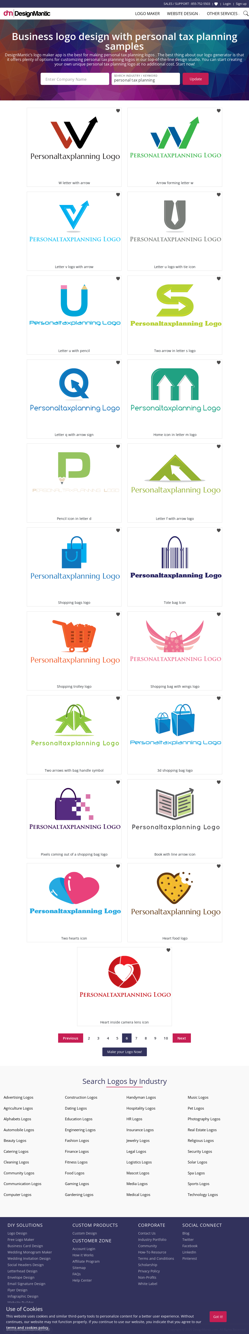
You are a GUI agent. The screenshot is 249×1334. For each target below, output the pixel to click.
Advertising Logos (18, 1096)
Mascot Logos (137, 1172)
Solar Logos (197, 1161)
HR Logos (134, 1117)
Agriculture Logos (18, 1107)
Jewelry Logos (138, 1139)
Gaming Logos (77, 1182)
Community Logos (19, 1172)
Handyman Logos (141, 1096)
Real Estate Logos (202, 1128)
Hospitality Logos (140, 1107)
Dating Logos (76, 1107)
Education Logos (78, 1117)
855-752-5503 (200, 3)
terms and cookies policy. (27, 1327)
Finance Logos (77, 1150)
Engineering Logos (80, 1128)
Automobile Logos (19, 1128)
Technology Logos (203, 1193)
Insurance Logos (140, 1128)
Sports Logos (198, 1182)
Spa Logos (196, 1172)
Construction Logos (81, 1096)
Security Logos (200, 1150)
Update (196, 78)
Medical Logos (138, 1193)
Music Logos (198, 1096)
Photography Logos (204, 1117)
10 (166, 1037)
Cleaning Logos (16, 1161)
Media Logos (137, 1182)
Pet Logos (196, 1107)
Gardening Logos (79, 1193)
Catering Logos (16, 1150)
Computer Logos (17, 1193)
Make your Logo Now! (124, 1050)
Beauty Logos (15, 1139)
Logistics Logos (139, 1161)
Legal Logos (136, 1150)
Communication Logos (22, 1182)
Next (182, 1037)
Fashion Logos (77, 1139)
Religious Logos (201, 1139)
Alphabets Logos (17, 1117)
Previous (70, 1037)
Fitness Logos (76, 1161)
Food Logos (74, 1172)
